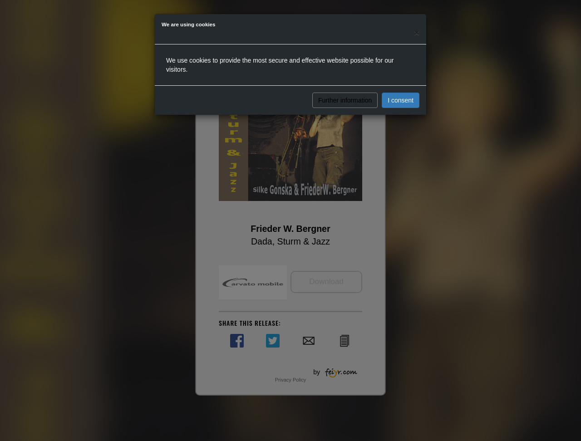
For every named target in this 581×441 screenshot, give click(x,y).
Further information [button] (345, 100)
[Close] (416, 32)
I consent (401, 100)
